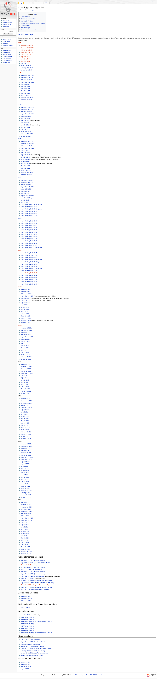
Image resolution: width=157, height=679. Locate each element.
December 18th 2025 (27, 75)
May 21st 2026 (25, 61)
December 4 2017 (26, 367)
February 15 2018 (26, 357)
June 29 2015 (25, 470)
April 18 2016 (25, 423)
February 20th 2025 (27, 97)
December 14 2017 (26, 364)
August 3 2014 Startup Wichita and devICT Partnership (37, 583)
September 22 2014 (27, 518)
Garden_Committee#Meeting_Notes (32, 655)
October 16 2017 (26, 371)
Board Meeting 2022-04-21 (29, 206)
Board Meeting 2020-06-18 (29, 273)
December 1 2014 (26, 507)
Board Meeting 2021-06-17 (29, 234)
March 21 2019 (25, 316)
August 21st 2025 (26, 84)
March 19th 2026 (26, 65)
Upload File (6, 26)
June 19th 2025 (25, 89)
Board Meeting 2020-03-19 (29, 279)
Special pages (7, 54)
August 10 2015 (25, 464)
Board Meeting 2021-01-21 (29, 245)
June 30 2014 (25, 531)
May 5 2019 (24, 311)
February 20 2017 (26, 391)
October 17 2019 (26, 294)
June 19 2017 (25, 380)
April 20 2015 (25, 481)
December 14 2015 (26, 446)
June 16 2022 (25, 200)
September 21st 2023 (27, 148)
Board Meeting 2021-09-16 (29, 227)
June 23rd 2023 (25, 159)
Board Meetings (25, 34)
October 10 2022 (26, 601)
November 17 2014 (26, 509)
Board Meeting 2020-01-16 (29, 284)
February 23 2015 (26, 490)
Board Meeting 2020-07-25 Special (31, 268)
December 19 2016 (26, 399)
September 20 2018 (27, 337)
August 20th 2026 (26, 54)
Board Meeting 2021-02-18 (29, 243)
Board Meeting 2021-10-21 (29, 225)
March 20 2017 (25, 389)
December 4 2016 (26, 401)
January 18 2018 (26, 359)
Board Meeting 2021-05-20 (29, 236)
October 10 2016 (26, 405)
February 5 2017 (26, 662)
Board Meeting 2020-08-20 (29, 266)
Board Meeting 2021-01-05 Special (31, 247)
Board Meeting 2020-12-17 (29, 253)
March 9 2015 (25, 488)
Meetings (31, 10)
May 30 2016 (25, 418)
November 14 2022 (26, 598)
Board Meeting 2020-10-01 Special (31, 262)
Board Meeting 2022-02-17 (29, 213)
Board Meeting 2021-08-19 (29, 230)
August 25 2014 (25, 522)
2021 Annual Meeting (27, 617)
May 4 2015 (24, 479)
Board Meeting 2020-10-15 (29, 257)
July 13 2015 (24, 468)
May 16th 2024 (25, 127)
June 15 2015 (25, 473)
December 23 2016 (26, 664)
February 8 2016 (26, 434)
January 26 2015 (26, 495)
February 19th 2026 (27, 68)
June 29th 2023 (25, 157)
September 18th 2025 (27, 82)
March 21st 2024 (26, 131)
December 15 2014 (26, 505)
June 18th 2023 (25, 615)
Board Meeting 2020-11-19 (29, 255)
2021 (19, 218)
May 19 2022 (25, 202)
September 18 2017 (27, 373)
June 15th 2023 (25, 161)
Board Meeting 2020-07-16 (29, 271)
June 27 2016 (25, 416)
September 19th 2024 (27, 114)
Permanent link (7, 58)
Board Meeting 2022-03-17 (29, 211)
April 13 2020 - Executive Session (31, 639)
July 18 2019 (24, 305)
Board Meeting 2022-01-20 (29, 215)
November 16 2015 (26, 450)
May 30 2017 (25, 382)
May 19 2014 (25, 538)
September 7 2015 (26, 459)
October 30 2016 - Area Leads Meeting (32, 646)
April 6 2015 (24, 484)
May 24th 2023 (25, 163)
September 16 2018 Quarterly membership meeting (36, 587)
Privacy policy (79, 675)
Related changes (7, 52)
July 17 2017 (24, 378)
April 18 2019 (25, 314)
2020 (19, 250)
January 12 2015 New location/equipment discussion (37, 580)
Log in (153, 1)
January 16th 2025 (26, 100)
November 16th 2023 (27, 144)
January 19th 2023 (26, 175)
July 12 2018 (24, 343)
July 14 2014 (24, 529)
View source (38, 3)
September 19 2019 (27, 296)
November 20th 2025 (27, 77)
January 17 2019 (26, 322)
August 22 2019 (25, 300)
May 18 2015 (25, 477)
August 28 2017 (25, 375)
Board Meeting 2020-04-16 (29, 277)
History (47, 3)
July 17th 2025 (25, 86)
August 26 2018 (25, 339)
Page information (7, 60)
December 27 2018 (26, 328)
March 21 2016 (25, 427)
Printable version (7, 56)
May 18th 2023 (25, 166)
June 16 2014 (25, 533)
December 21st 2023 (27, 141)
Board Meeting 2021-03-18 (29, 241)
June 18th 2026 (25, 59)
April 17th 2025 (25, 93)
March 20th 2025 (26, 95)
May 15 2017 (25, 384)
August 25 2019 (25, 298)
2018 (19, 325)
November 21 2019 (26, 291)
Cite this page (6, 62)
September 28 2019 (27, 578)
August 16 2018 (25, 341)
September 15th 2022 (27, 187)
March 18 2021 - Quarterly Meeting (31, 569)
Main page (6, 20)
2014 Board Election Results (43, 633)
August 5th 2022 (26, 191)
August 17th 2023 (26, 150)
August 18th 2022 (26, 189)
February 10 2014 (26, 553)
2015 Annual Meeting (27, 630)
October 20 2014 (26, 513)
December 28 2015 (26, 444)
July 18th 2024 (25, 118)
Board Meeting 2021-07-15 (29, 232)
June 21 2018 (25, 346)
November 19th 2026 (27, 48)
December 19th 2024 (27, 107)
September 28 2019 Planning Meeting (32, 576)
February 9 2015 (26, 493)
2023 (19, 139)
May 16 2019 (25, 309)
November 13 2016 (26, 403)
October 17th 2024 (26, 111)
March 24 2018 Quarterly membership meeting (35, 585)
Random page (7, 24)
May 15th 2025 (25, 91)
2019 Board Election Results (43, 621)
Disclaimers (104, 675)
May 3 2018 (24, 350)
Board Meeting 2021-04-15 (29, 239)
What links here (7, 50)
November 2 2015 (26, 453)
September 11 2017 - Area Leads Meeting (33, 642)
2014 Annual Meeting (27, 633)
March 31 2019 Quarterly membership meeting (35, 589)
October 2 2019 (25, 608)
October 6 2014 (25, 516)
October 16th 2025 (26, 80)
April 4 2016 (24, 425)
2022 (19, 177)
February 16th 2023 (27, 172)
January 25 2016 (26, 436)
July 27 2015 (24, 466)
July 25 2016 (24, 412)
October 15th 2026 (26, 50)
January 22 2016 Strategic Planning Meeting (34, 653)
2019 (19, 286)
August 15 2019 (25, 302)
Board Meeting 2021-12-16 (29, 221)
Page (21, 3)
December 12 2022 (26, 596)
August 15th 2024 (26, 116)
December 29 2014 (26, 502)
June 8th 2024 (25, 125)
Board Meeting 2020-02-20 (29, 282)
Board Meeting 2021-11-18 (29, 223)
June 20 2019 (25, 307)
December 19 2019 (26, 289)
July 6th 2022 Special (27, 195)
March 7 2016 (25, 429)
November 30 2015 (26, 448)
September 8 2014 (26, 520)
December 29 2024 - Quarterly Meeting (33, 560)
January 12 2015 (26, 497)
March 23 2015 (25, 486)
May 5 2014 (24, 540)
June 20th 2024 (25, 123)
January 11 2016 (26, 438)
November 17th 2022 (27, 182)
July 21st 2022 (25, 193)
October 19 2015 (26, 455)
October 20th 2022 (26, 184)
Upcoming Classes (8, 45)
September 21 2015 (27, 457)
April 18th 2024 (25, 129)
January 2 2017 (25, 393)
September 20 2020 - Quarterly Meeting (33, 574)
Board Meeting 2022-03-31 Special (31, 209)
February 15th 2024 (27, 134)
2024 (19, 104)
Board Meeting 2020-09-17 (29, 264)
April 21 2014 (25, 542)
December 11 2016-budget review (31, 644)
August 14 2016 (25, 669)
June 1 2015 (24, 475)
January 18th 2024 (26, 136)
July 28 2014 (24, 527)
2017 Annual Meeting (27, 626)
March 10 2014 (25, 549)
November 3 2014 (26, 511)
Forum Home (6, 41)
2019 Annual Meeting (27, 621)
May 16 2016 (25, 421)
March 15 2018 (25, 354)
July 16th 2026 (25, 56)
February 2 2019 (26, 320)
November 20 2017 (26, 369)
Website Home (7, 39)
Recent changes (7, 22)
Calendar (5, 43)
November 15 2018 (26, 332)
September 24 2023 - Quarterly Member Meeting (35, 563)
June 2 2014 (24, 536)
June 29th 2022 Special (28, 198)
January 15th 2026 (26, 70)
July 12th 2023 (25, 155)
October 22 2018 (26, 334)
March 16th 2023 (26, 170)
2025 (19, 72)
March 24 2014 (25, 547)
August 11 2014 (25, 525)
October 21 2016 (26, 666)
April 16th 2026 (25, 63)
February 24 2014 (26, 551)
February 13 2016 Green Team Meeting (33, 651)
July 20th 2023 (25, 152)
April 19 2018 (25, 352)
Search (2, 29)
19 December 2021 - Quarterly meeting (33, 567)
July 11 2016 (24, 414)
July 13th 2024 (25, 120)
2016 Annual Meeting (27, 628)
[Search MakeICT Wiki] (8, 32)
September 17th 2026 (27, 52)
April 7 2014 (24, 544)
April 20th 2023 (25, 168)
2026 (19, 43)
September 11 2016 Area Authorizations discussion (36, 648)
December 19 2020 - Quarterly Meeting (33, 571)
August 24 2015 (25, 462)
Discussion (28, 3)
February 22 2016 (26, 432)
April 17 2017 (25, 386)
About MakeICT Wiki (91, 675)
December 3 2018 (26, 330)
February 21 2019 (26, 318)
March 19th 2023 (26, 565)
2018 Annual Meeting (27, 624)
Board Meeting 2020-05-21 (29, 275)
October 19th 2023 (26, 146)
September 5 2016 (26, 407)
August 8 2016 (25, 410)
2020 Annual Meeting (27, 619)
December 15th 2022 (27, 180)
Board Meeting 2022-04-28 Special (31, 204)
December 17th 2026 (27, 45)
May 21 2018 (25, 348)
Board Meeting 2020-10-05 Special (31, 259)
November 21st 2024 (27, 109)
